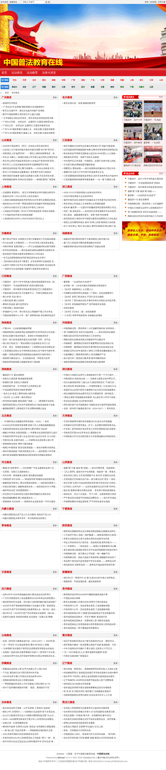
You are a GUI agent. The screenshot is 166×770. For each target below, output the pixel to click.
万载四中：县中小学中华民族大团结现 (145, 179)
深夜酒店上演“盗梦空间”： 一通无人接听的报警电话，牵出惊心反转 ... (35, 153)
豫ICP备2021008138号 (108, 757)
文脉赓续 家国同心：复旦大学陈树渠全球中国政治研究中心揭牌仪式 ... (35, 192)
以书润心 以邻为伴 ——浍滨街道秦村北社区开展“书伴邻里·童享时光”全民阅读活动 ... (103, 486)
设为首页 (4, 2)
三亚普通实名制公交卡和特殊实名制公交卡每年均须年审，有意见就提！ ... (37, 351)
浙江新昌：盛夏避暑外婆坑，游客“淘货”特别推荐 (86, 215)
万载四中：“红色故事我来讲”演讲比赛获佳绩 (23, 285)
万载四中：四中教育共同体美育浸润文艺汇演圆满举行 (28, 289)
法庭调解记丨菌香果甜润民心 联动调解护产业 (85, 354)
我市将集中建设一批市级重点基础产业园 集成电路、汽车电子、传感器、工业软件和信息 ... (105, 645)
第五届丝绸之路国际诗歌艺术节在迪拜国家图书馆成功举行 (91, 550)
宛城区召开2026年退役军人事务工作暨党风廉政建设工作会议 (92, 351)
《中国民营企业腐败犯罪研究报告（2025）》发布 (26, 421)
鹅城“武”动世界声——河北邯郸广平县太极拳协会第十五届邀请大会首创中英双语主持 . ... (43, 468)
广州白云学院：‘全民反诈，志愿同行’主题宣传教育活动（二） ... (32, 122)
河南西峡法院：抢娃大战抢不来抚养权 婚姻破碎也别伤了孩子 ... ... (94, 557)
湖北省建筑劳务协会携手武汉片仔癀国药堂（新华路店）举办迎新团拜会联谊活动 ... (102, 393)
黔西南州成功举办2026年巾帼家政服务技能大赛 (86, 594)
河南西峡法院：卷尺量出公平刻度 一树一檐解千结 (87, 553)
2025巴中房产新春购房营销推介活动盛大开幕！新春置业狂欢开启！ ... (35, 605)
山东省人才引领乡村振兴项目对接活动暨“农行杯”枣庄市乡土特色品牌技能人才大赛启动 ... (44, 149)
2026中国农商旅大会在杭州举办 (78, 196)
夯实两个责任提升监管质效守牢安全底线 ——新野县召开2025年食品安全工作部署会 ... (104, 561)
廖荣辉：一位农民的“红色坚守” (78, 282)
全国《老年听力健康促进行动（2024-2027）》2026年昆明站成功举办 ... (36, 641)
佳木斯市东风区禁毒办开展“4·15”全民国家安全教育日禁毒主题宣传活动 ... (98, 711)
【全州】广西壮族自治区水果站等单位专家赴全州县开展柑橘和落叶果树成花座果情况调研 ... (106, 300)
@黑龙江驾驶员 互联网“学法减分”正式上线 (83, 726)
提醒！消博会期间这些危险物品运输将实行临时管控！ (28, 354)
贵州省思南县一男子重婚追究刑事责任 (81, 628)
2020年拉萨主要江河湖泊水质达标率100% (22, 676)
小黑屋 (69, 754)
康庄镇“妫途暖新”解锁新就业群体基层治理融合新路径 (27, 455)
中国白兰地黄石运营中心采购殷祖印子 (145, 208)
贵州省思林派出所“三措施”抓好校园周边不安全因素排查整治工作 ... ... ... (97, 613)
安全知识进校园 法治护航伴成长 (78, 401)
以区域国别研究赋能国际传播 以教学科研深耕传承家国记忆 (91, 149)
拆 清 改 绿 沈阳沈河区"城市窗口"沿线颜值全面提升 (87, 691)
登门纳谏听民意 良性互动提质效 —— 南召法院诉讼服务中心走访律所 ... (97, 332)
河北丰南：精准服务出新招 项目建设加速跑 (23, 475)
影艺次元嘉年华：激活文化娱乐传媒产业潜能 (23, 110)
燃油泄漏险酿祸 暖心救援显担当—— (20, 498)
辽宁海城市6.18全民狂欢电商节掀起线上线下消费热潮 (88, 680)
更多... (162, 97)
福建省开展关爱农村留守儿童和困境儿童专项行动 (86, 239)
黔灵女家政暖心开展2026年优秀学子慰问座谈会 (86, 602)
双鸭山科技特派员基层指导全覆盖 (79, 723)
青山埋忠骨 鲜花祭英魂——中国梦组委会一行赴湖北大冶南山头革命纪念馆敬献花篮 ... (103, 386)
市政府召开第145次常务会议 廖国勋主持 (82, 432)
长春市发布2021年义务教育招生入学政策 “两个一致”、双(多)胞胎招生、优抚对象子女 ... (43, 738)
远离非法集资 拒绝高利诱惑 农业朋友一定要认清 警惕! (28, 617)
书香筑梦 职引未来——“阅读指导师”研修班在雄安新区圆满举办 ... (33, 479)
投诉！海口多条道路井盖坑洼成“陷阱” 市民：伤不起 (26, 339)
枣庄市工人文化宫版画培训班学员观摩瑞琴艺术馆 (25, 164)
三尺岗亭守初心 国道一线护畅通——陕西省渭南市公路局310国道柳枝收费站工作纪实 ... (104, 535)
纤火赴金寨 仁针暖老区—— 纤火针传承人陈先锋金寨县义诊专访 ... (33, 243)
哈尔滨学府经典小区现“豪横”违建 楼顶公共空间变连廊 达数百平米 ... (95, 738)
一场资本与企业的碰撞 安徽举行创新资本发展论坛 (26, 269)
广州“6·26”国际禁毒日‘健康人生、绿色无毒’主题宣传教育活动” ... (32, 129)
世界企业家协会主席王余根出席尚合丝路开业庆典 (86, 538)
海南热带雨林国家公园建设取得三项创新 (21, 362)
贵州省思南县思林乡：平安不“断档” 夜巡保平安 (85, 617)
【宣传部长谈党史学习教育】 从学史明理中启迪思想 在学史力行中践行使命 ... (39, 261)
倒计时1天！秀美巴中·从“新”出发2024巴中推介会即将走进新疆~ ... (94, 578)
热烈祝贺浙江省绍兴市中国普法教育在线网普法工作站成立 (91, 218)
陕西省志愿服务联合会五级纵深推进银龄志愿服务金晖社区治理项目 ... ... (97, 531)
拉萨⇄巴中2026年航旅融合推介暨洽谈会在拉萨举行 (27, 594)
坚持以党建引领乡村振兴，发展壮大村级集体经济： (26, 336)
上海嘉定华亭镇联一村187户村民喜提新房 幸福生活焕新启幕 (31, 211)
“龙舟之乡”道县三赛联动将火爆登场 (19, 393)
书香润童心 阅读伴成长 (13, 308)
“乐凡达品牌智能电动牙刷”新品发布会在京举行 (24, 257)
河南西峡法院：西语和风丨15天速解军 (145, 203)
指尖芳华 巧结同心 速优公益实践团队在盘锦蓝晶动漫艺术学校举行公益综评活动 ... (102, 676)
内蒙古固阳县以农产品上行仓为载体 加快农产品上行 (27, 514)
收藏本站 (13, 2)
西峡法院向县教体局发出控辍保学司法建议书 (84, 339)
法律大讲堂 (49, 72)
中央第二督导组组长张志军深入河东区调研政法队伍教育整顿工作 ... (95, 429)
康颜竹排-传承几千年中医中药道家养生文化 (84, 172)
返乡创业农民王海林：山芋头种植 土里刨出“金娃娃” (26, 708)
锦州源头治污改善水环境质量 (77, 684)
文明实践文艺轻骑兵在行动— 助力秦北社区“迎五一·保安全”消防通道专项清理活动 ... (102, 479)
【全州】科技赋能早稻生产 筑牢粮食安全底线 (85, 304)
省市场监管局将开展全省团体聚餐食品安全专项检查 (87, 687)
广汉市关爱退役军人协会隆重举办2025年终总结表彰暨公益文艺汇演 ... (35, 598)
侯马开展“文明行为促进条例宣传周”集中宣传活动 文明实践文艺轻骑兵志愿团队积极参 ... (104, 483)
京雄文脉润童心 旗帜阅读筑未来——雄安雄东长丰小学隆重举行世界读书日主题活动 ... (42, 486)
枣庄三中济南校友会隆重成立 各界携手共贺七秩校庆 (27, 172)
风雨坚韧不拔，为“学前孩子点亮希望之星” (22, 386)
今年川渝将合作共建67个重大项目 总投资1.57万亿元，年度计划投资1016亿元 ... (101, 648)
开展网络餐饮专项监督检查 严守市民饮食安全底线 (87, 501)
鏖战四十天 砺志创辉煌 (13, 375)
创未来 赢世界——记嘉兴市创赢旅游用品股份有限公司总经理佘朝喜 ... (96, 207)
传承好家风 (69, 308)
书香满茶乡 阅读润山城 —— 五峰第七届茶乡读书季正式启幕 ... (93, 378)
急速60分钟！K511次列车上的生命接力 (21, 196)
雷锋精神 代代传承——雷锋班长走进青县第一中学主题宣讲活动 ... (33, 501)
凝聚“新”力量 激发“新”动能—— (142, 191)
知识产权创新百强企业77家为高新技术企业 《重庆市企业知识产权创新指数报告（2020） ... (106, 641)
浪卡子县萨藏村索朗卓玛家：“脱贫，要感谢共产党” (26, 687)
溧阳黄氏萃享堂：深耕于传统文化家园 (81, 157)
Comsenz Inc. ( (90, 757)
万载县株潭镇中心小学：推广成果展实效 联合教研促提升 (29, 315)
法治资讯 (16, 72)
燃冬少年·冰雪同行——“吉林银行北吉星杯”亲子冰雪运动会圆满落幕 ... (35, 711)
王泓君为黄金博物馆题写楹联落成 (79, 164)
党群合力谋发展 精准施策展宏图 (17, 378)
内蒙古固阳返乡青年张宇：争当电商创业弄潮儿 (24, 518)
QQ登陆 (153, 2)
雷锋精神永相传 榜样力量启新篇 (17, 444)
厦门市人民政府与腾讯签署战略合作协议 (82, 243)
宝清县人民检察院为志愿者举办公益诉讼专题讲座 (86, 708)
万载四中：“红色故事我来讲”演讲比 (144, 183)
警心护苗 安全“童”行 (12, 297)
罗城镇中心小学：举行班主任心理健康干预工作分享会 (28, 311)
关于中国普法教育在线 (84, 754)
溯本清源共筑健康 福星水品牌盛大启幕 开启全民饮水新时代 (30, 176)
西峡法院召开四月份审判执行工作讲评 (145, 216)
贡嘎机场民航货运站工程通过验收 (18, 680)
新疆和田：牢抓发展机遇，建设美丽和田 (82, 581)
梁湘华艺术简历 (10, 103)
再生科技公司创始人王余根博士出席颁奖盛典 (84, 203)
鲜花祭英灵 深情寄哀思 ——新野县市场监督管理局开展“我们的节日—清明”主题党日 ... (103, 565)
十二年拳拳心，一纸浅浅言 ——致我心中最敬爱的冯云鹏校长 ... (93, 546)
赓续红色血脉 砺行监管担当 (15, 304)
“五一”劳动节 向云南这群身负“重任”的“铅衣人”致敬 (26, 645)
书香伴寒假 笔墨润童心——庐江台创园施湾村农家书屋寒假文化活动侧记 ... (37, 246)
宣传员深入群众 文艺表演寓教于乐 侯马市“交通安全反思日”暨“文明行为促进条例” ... (102, 475)
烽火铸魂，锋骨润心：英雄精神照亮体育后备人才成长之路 (91, 669)
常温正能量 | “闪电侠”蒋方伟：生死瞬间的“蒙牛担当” (88, 715)
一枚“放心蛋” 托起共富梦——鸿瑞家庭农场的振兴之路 (27, 730)
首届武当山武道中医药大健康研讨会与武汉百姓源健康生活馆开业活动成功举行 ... (101, 390)
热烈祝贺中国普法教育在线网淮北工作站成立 (23, 254)
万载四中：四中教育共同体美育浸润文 (145, 187)
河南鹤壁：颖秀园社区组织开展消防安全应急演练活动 (88, 347)
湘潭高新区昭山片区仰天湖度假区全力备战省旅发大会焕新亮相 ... (33, 405)
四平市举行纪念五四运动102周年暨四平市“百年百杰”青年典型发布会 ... (35, 741)
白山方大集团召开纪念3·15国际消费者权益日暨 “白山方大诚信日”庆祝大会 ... (38, 715)
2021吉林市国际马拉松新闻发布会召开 (20, 734)
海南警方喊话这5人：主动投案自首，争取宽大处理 (26, 358)
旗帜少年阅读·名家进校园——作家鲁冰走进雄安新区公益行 (30, 432)
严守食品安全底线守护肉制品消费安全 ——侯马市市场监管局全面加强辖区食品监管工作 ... (105, 498)
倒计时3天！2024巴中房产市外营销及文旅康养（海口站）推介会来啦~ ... (36, 613)
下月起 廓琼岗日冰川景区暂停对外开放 (21, 672)
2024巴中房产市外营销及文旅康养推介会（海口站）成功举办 (31, 609)
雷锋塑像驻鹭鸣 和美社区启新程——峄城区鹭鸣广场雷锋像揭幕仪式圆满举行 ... (39, 179)
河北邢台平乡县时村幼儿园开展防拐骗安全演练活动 (26, 494)
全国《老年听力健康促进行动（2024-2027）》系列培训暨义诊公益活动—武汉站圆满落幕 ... (106, 408)
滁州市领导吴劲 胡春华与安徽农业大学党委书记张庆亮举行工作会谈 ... (96, 200)
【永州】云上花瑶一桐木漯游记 (17, 397)
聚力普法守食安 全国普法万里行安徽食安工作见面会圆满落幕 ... (32, 239)
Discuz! (61, 757)
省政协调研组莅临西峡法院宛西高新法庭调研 (84, 362)
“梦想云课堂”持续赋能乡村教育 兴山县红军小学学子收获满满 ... (93, 397)
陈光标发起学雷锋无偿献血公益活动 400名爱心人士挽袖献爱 (92, 153)
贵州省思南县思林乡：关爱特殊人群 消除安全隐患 (87, 620)
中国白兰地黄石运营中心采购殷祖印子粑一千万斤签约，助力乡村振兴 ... (97, 375)
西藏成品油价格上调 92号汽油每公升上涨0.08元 (25, 669)
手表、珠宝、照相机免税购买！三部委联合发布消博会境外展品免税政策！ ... (38, 347)
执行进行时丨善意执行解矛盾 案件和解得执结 (85, 358)
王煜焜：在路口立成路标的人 (16, 471)
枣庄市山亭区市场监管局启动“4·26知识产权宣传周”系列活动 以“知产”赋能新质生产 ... (42, 161)
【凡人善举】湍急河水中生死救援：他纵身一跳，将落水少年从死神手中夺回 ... (100, 471)
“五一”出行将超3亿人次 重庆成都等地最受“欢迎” (86, 652)
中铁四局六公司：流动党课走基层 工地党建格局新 (87, 605)
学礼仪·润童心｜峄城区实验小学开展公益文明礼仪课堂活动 (30, 157)
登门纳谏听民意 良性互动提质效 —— (145, 212)
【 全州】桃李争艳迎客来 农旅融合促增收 (83, 315)
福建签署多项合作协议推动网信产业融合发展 (84, 246)
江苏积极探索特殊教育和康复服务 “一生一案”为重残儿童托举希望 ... (95, 179)
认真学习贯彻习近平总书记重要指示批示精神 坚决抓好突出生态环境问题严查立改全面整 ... (45, 265)
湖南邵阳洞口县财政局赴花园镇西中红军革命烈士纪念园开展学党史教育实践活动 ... (41, 332)
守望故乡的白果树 (72, 598)
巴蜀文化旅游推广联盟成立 (76, 656)
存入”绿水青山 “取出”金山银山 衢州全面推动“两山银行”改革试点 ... (94, 226)
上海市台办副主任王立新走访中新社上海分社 (23, 207)
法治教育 (32, 72)
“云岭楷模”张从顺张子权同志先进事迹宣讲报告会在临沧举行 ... (31, 648)
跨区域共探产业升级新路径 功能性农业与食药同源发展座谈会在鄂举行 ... (97, 405)
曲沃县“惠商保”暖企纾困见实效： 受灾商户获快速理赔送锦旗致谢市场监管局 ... (100, 490)
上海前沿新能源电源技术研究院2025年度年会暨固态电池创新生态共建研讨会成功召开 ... (43, 200)
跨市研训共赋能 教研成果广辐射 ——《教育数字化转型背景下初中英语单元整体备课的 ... (44, 401)
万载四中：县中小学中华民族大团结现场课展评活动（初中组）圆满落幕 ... (37, 282)
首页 (7, 93)
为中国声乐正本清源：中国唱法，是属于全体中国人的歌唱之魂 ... (94, 161)
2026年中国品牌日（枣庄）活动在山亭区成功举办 (26, 146)
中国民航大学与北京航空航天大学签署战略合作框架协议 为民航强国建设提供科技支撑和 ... (105, 436)
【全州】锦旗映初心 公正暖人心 (78, 289)
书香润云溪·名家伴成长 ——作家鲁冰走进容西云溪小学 (28, 440)
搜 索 (47, 2)
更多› (55, 97)
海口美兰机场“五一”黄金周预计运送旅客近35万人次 (26, 343)
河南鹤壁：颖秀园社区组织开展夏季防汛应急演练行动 (88, 343)
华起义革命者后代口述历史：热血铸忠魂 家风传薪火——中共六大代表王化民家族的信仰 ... (105, 542)
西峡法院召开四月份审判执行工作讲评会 (82, 336)
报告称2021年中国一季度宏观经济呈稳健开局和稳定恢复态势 (31, 203)
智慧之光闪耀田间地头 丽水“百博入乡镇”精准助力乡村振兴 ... (92, 222)
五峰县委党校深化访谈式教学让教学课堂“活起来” (25, 429)
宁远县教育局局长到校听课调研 (17, 390)
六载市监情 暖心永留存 (13, 300)
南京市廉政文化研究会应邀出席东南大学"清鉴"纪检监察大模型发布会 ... (97, 146)
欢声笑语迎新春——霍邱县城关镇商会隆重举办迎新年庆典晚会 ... (33, 250)
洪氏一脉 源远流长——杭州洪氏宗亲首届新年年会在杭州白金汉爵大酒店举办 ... (100, 211)
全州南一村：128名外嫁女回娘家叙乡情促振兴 (85, 285)
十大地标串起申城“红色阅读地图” (18, 215)
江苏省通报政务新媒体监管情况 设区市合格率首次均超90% (91, 176)
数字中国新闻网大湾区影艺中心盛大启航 (21, 114)
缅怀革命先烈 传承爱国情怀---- (17, 490)
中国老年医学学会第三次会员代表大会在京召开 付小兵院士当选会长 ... (35, 436)
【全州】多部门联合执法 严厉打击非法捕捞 (84, 297)
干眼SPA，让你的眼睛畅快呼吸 (17, 328)
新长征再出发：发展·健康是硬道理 (79, 103)
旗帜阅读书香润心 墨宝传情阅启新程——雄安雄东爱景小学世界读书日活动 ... (38, 483)
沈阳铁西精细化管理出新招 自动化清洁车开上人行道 (88, 695)
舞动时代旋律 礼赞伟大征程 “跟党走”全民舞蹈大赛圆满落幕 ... (31, 726)
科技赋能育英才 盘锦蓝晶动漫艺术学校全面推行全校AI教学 (91, 672)
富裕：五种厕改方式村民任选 (77, 730)
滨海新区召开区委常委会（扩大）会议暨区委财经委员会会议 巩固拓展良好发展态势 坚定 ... (106, 425)
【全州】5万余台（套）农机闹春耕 (80, 311)
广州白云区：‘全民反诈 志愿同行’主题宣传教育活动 (26, 125)
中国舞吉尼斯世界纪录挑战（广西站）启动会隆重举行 (88, 293)
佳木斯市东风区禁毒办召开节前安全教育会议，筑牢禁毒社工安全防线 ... (97, 719)
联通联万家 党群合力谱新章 (15, 382)
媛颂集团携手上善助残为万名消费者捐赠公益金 (24, 408)
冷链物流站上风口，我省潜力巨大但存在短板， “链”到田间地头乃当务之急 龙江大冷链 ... (104, 734)
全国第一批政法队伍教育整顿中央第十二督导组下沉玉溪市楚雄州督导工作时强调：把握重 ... (45, 652)
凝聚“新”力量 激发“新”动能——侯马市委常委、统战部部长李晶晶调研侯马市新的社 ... (103, 468)
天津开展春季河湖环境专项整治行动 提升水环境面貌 (88, 421)
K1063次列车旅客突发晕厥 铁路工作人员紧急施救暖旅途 (29, 425)
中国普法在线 (1, 93)
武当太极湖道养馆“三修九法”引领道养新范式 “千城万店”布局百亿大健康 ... (98, 382)
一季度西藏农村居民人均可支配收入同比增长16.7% (26, 684)
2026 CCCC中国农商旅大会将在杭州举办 (83, 192)
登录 (147, 2)
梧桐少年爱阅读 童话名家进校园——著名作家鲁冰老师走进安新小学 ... (35, 447)
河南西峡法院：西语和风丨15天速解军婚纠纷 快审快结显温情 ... (93, 328)
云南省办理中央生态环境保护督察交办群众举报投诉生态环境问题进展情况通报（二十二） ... (45, 656)
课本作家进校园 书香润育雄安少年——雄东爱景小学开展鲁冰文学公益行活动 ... (39, 451)
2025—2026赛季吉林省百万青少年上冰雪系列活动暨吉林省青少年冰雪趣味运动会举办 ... (44, 719)
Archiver (60, 754)
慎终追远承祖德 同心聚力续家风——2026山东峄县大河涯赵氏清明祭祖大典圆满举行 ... (43, 168)
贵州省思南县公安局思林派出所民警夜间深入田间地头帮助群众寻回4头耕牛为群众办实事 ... (106, 624)
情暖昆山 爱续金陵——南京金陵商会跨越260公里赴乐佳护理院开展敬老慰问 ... (100, 168)
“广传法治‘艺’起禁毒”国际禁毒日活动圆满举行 (24, 107)
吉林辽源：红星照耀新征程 (15, 723)
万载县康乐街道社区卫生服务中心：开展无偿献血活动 (28, 293)
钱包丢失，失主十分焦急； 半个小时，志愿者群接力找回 (90, 494)
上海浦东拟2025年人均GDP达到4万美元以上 (23, 218)
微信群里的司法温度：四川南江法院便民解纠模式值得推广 (30, 602)
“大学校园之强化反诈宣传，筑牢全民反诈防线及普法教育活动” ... (33, 118)
